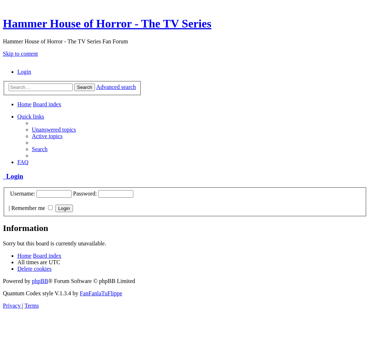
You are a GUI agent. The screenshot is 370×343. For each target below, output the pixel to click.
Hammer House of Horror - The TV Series (107, 23)
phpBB (40, 281)
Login (13, 176)
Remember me (32, 208)
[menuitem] (24, 72)
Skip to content (20, 54)
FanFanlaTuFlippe (101, 293)
